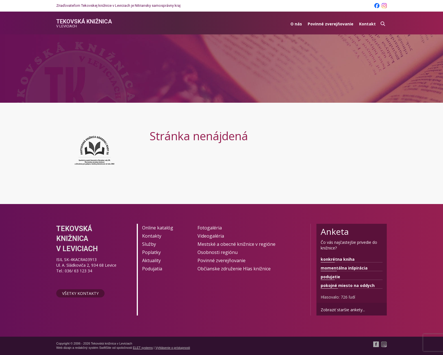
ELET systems (143, 347)
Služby (149, 244)
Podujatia (152, 269)
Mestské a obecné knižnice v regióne (236, 244)
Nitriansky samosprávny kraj (158, 5)
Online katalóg (157, 228)
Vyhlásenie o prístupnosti (172, 347)
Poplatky (151, 252)
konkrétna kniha (338, 259)
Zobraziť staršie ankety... (343, 309)
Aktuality (151, 260)
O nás (296, 24)
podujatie (330, 276)
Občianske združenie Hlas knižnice (234, 269)
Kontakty (151, 236)
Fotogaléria (209, 228)
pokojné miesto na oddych (348, 285)
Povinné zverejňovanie (330, 24)
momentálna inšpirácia (344, 268)
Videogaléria (210, 236)
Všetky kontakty (80, 293)
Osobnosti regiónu (217, 252)
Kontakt (367, 24)
